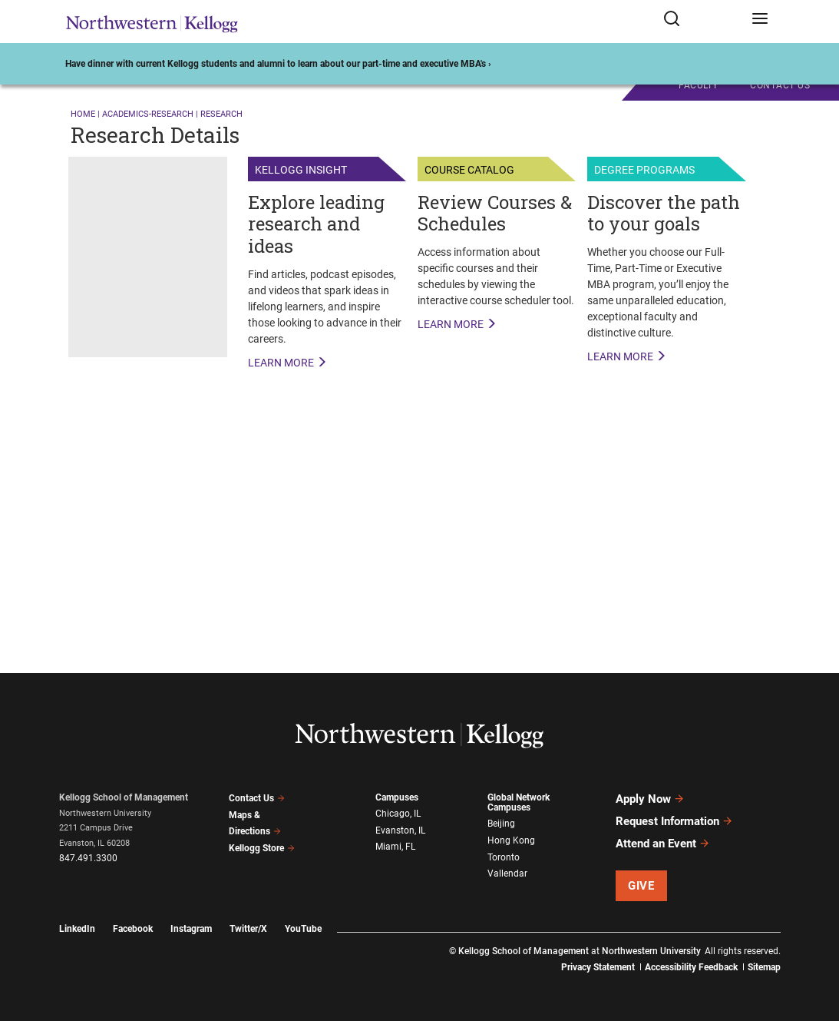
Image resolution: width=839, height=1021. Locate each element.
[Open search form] (702, 21)
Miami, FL (395, 846)
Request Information (674, 821)
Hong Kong (511, 840)
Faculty (698, 85)
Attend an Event (663, 843)
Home (83, 114)
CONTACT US (780, 85)
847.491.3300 (88, 858)
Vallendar (507, 873)
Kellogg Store (262, 848)
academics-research (147, 114)
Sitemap (764, 967)
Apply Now (650, 799)
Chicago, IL (398, 813)
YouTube (303, 928)
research (221, 114)
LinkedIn (77, 928)
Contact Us (257, 798)
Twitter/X (248, 928)
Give (641, 886)
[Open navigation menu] (760, 21)
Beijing (501, 823)
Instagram (191, 928)
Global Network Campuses (518, 802)
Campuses (396, 797)
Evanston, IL (400, 830)
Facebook (133, 928)
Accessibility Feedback (691, 967)
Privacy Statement (598, 967)
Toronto (503, 857)
